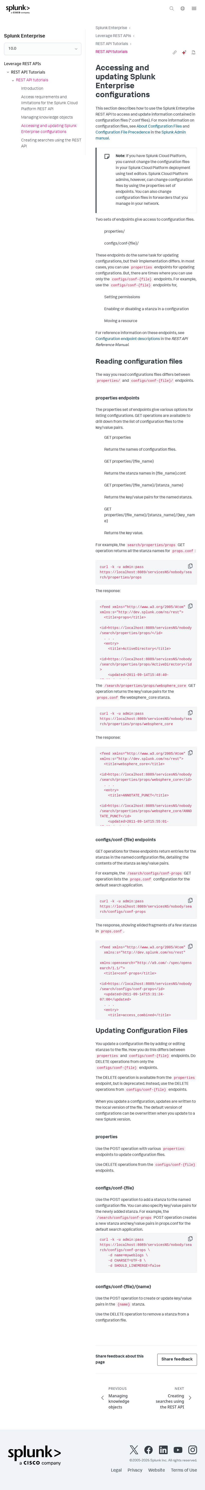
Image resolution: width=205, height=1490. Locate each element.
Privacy (135, 1470)
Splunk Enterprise (111, 28)
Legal (116, 1470)
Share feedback (177, 1360)
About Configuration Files (159, 127)
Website (156, 1470)
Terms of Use (184, 1470)
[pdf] (193, 52)
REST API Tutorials (112, 44)
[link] (174, 52)
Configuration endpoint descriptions (128, 339)
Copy (194, 568)
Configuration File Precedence (123, 133)
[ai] (184, 52)
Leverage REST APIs (113, 36)
